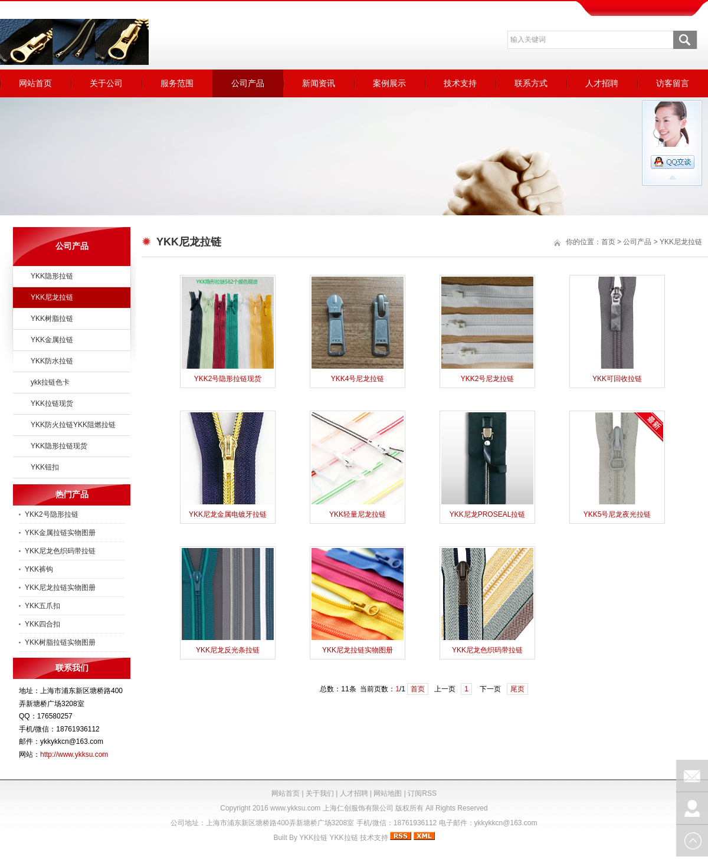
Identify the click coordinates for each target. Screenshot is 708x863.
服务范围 (177, 83)
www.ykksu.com (295, 808)
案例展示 (389, 83)
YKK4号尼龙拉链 (358, 379)
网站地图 (387, 793)
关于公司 (106, 83)
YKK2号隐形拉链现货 (228, 379)
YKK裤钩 (39, 569)
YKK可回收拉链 (617, 379)
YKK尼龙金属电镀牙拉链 (228, 514)
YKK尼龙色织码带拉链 (60, 551)
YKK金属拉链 (52, 340)
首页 (608, 242)
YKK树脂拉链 (52, 318)
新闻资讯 (318, 83)
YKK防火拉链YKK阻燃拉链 (73, 425)
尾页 (517, 689)
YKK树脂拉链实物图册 (60, 642)
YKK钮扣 (45, 467)
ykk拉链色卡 (50, 382)
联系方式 (531, 83)
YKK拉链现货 (52, 403)
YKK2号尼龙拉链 (487, 379)
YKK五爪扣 (42, 606)
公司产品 (247, 83)
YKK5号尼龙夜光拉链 (617, 514)
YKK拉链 (313, 838)
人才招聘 (601, 83)
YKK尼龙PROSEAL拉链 (488, 514)
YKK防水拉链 (52, 361)
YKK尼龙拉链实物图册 (60, 587)
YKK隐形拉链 (52, 276)
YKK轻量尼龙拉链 (357, 514)
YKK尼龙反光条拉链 (228, 650)
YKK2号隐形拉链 (51, 514)
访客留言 (672, 83)
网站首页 (35, 83)
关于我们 (320, 793)
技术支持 (460, 83)
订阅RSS (422, 793)
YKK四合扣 (42, 624)
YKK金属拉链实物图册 (60, 533)
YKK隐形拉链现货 (59, 446)
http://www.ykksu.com (74, 754)
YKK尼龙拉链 (52, 297)
